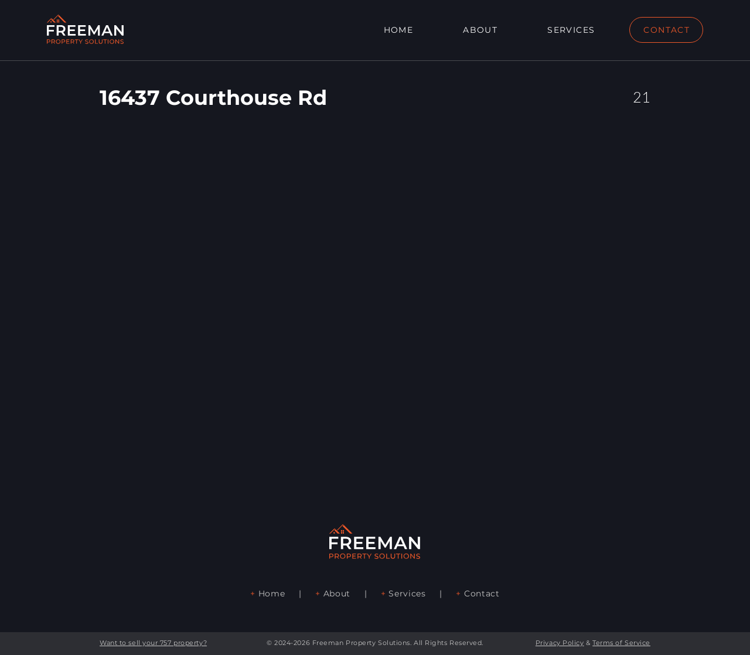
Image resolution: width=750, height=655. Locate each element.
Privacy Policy (560, 643)
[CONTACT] (666, 30)
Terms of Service (621, 643)
